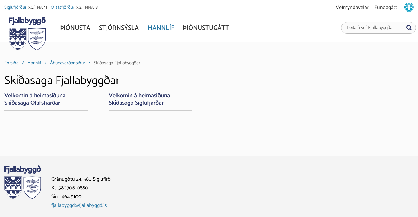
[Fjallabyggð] (27, 35)
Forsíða (11, 63)
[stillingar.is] (409, 7)
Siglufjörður (15, 7)
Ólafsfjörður (63, 7)
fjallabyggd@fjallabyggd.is (79, 205)
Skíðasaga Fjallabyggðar (117, 63)
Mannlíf (34, 63)
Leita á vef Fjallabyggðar (370, 27)
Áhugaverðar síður (67, 63)
